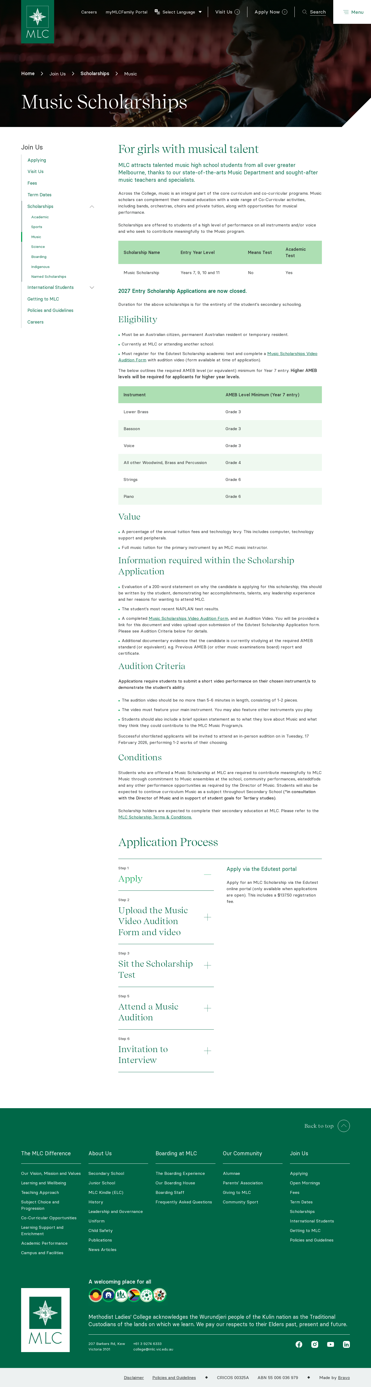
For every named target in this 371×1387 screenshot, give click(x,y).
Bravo (344, 1377)
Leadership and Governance (115, 1211)
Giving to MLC (237, 1192)
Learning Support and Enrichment (42, 1230)
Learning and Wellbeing (43, 1182)
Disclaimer (134, 1377)
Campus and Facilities (42, 1252)
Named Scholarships (48, 276)
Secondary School (106, 1173)
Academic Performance (44, 1243)
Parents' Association (243, 1182)
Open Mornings (305, 1182)
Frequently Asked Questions (184, 1201)
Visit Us (35, 171)
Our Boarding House (175, 1182)
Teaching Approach (40, 1192)
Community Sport (240, 1201)
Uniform (96, 1221)
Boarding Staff (170, 1192)
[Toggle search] (314, 12)
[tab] (166, 874)
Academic (40, 217)
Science (38, 246)
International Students (50, 287)
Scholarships (40, 206)
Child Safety (100, 1230)
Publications (100, 1240)
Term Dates (39, 195)
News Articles (102, 1249)
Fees (32, 183)
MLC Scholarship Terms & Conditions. (155, 817)
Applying (36, 160)
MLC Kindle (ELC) (105, 1192)
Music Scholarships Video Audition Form (188, 618)
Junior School (101, 1182)
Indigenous (40, 266)
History (95, 1201)
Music (36, 236)
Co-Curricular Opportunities (49, 1217)
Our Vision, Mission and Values (51, 1173)
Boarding (38, 256)
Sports (36, 226)
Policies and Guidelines (50, 310)
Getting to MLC (43, 299)
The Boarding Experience (180, 1173)
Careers (35, 322)
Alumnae (231, 1173)
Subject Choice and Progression (40, 1205)
